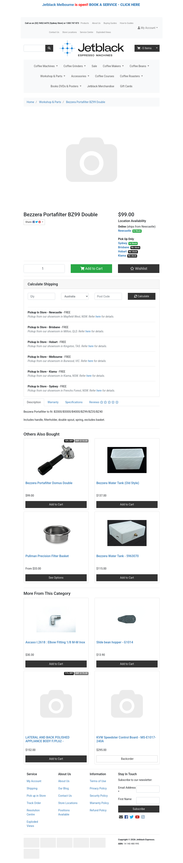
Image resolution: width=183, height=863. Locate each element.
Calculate (141, 296)
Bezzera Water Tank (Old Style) (117, 483)
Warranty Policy (99, 803)
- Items (144, 48)
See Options (56, 577)
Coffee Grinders (74, 66)
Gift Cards (126, 86)
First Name (125, 799)
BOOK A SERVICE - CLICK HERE (114, 5)
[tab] (34, 402)
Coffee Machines (44, 66)
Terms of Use (98, 781)
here (98, 316)
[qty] (41, 296)
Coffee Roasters (130, 76)
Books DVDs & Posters (65, 86)
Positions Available (64, 812)
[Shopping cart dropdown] (157, 48)
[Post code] (108, 296)
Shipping (32, 788)
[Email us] (121, 817)
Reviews (104, 402)
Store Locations (69, 32)
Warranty (53, 402)
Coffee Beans (138, 66)
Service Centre (86, 32)
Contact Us (54, 32)
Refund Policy (98, 810)
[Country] (75, 296)
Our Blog (63, 788)
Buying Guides (110, 23)
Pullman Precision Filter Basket (47, 556)
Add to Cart (91, 269)
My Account (34, 781)
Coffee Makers (112, 66)
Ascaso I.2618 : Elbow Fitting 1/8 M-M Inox (55, 642)
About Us (96, 23)
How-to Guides (127, 23)
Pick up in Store (36, 795)
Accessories (79, 76)
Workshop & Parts (51, 76)
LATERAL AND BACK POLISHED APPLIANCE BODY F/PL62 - (47, 739)
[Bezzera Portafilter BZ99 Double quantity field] (44, 268)
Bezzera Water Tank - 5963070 (117, 556)
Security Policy (99, 795)
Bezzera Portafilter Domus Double (48, 483)
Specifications (74, 402)
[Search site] (49, 48)
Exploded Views (103, 32)
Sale (94, 66)
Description (34, 402)
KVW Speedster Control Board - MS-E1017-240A (126, 739)
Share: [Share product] (33, 222)
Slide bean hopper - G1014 (114, 642)
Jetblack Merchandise (100, 86)
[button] (147, 28)
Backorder (127, 758)
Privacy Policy (98, 788)
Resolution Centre (33, 812)
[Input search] (35, 48)
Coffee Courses (104, 76)
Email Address (127, 789)
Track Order (34, 803)
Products (85, 23)
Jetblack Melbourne (58, 5)
